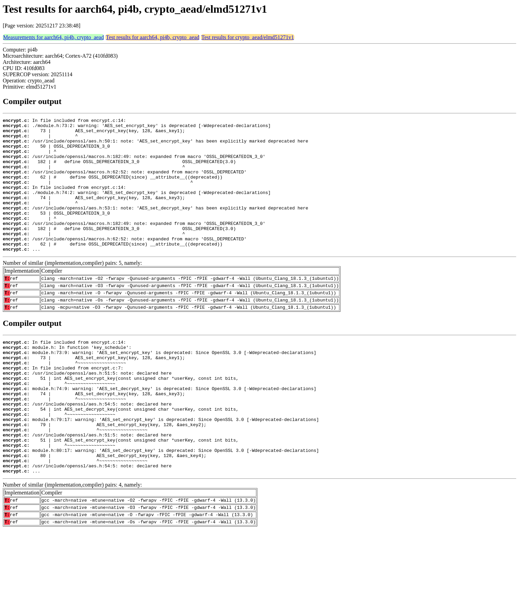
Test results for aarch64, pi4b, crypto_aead (152, 37)
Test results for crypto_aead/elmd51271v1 (247, 37)
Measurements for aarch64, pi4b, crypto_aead (53, 37)
